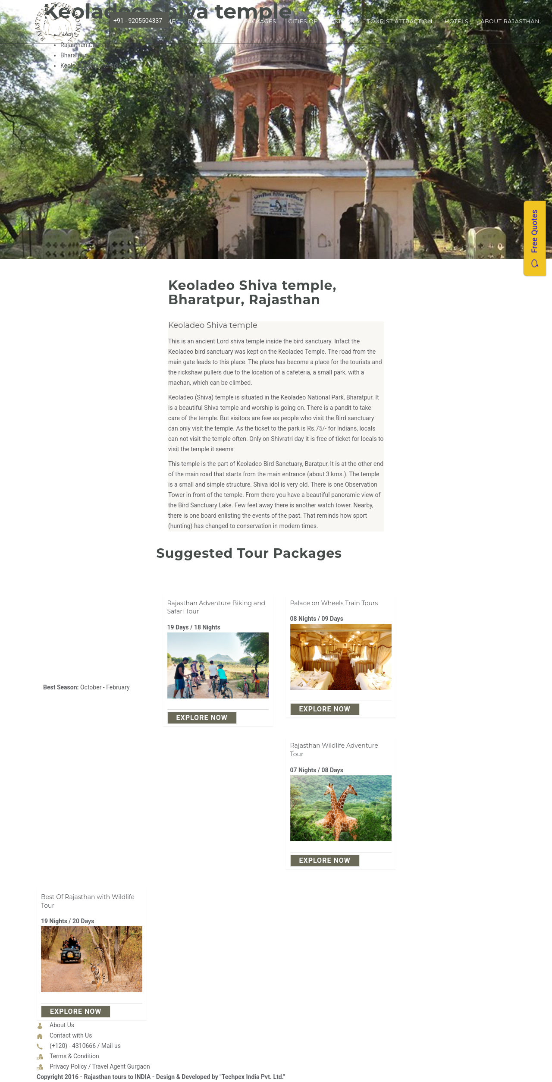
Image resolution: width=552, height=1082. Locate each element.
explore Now (202, 718)
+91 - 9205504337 (137, 20)
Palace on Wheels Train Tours (334, 603)
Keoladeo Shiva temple (212, 325)
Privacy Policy (68, 1066)
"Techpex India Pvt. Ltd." (252, 1076)
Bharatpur (73, 55)
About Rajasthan (509, 21)
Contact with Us (71, 1035)
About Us (62, 1025)
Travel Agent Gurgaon (121, 1066)
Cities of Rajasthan (321, 21)
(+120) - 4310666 (73, 1045)
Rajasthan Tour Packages (232, 21)
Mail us (111, 1045)
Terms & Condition (74, 1056)
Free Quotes (534, 238)
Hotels (456, 21)
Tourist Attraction (400, 21)
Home (166, 21)
